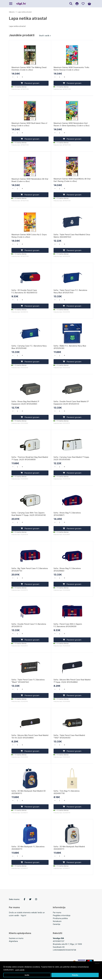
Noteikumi (57, 921)
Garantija (56, 924)
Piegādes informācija (61, 915)
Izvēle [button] (27, 975)
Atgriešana (13, 941)
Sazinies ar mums (16, 938)
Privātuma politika (60, 918)
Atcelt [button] (97, 963)
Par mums (57, 912)
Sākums (12, 12)
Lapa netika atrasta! (25, 12)
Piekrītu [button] (75, 975)
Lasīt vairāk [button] (19, 970)
